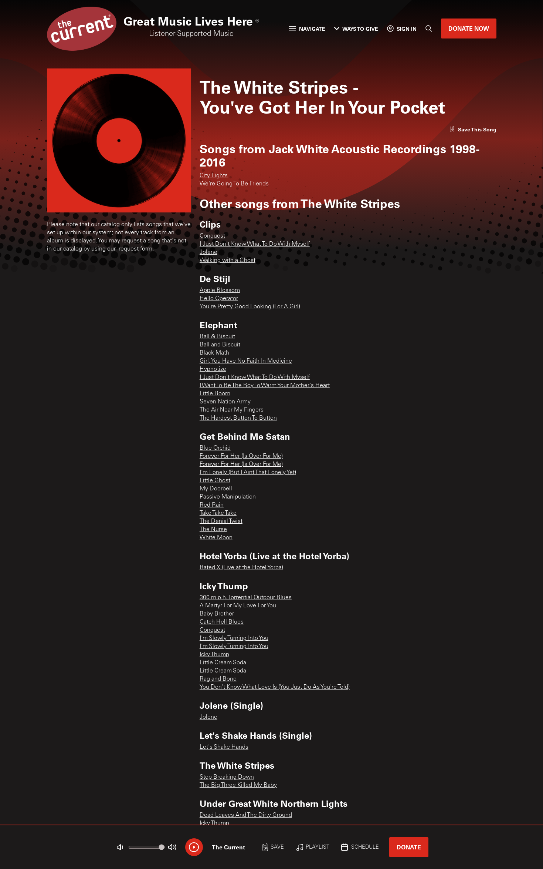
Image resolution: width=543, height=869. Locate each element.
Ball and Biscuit (220, 345)
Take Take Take (218, 513)
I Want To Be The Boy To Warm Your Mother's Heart (265, 386)
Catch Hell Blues (222, 622)
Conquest (212, 236)
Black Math (214, 353)
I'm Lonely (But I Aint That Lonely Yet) (248, 473)
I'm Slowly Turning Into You (234, 638)
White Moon (216, 538)
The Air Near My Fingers (232, 410)
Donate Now (468, 28)
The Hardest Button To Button (238, 418)
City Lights (214, 176)
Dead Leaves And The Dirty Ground (246, 815)
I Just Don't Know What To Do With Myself (255, 244)
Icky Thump (214, 655)
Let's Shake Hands (224, 747)
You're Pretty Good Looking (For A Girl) (250, 307)
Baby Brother (217, 614)
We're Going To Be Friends (234, 184)
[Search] (428, 28)
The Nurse (213, 530)
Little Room (215, 394)
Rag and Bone (218, 679)
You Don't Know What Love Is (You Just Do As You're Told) (275, 687)
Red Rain (212, 505)
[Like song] (472, 129)
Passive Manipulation (228, 497)
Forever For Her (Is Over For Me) (241, 456)
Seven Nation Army (225, 402)
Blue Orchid (215, 448)
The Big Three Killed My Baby (238, 785)
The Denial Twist (221, 521)
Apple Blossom (220, 290)
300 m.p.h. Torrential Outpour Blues (246, 598)
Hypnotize (213, 369)
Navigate (307, 28)
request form (135, 249)
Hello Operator (219, 299)
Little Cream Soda (223, 663)
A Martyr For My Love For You (238, 606)
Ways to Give (356, 28)
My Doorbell (216, 489)
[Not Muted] (120, 847)
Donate (409, 847)
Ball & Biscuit (217, 337)
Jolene (208, 252)
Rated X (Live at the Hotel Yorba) (241, 568)
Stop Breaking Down (227, 777)
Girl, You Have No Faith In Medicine (246, 361)
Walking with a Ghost (227, 261)
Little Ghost (215, 481)
